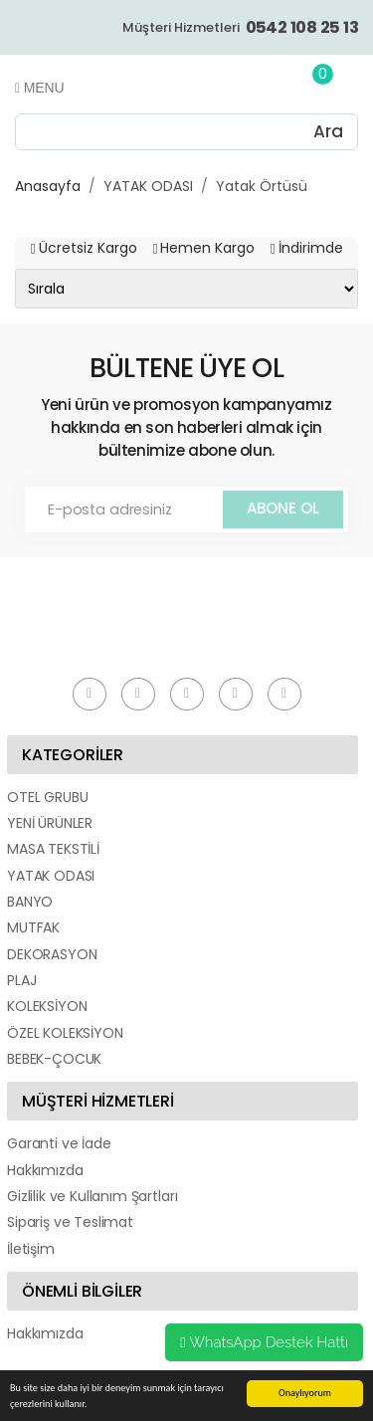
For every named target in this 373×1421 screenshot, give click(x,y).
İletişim (31, 1249)
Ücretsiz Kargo (88, 248)
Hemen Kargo (207, 248)
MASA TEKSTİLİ (53, 849)
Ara (328, 131)
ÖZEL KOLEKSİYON (65, 1033)
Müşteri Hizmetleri (240, 27)
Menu (39, 88)
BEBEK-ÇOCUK (54, 1059)
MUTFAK (33, 927)
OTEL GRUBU (47, 797)
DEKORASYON (51, 954)
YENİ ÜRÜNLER (50, 823)
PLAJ (21, 980)
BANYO (30, 902)
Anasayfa (48, 186)
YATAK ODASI (148, 186)
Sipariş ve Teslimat (70, 1222)
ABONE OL (283, 508)
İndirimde (311, 248)
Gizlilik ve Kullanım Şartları (92, 1196)
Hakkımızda (45, 1170)
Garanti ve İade (59, 1143)
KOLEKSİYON (47, 1006)
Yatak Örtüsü (261, 186)
